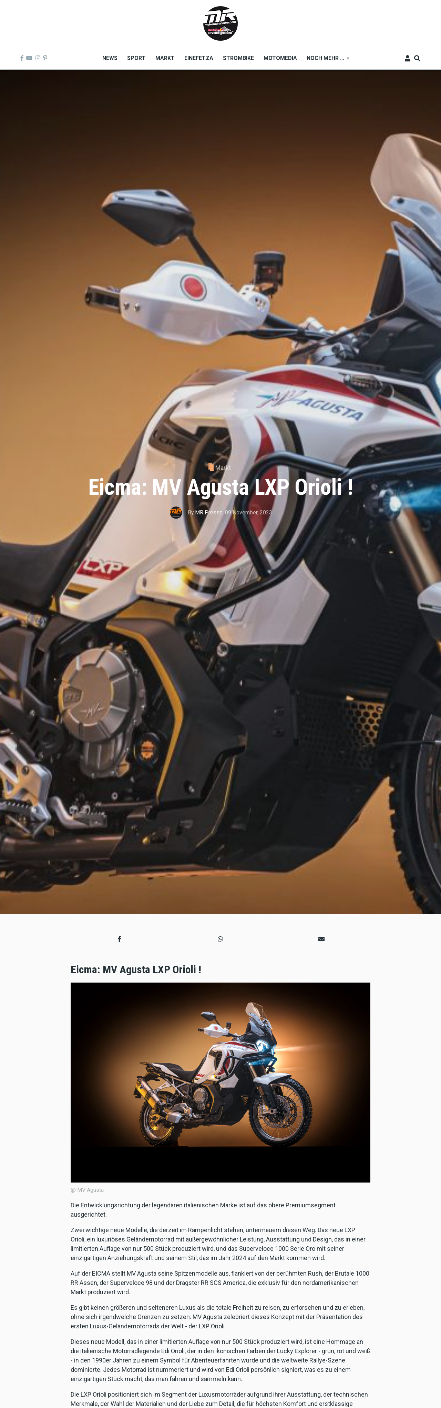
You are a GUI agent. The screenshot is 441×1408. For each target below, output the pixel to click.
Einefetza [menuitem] (198, 58)
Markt (223, 467)
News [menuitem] (109, 58)
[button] (119, 938)
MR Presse (209, 512)
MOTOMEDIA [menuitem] (280, 58)
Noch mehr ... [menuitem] (325, 60)
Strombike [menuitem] (238, 58)
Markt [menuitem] (165, 58)
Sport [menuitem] (136, 58)
